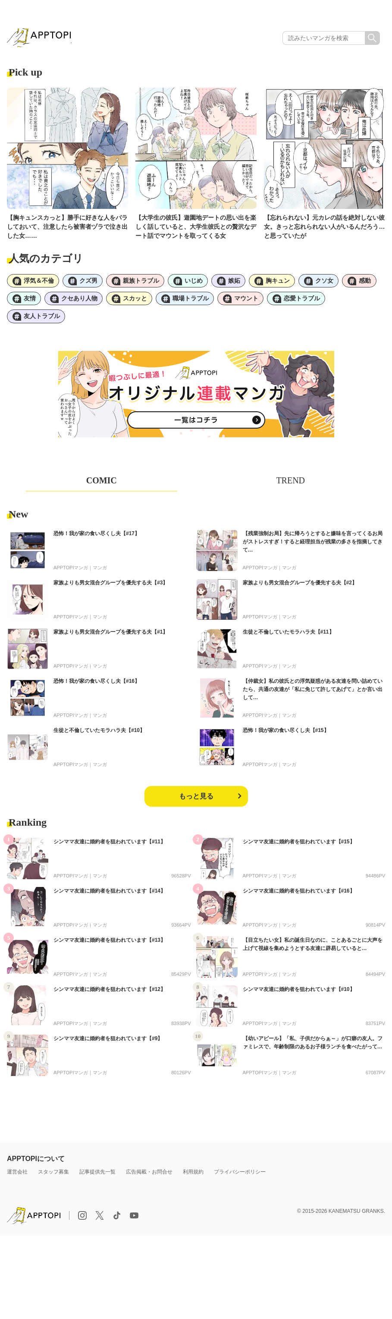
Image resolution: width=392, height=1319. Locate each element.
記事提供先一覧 (97, 1177)
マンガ (100, 573)
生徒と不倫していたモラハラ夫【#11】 (288, 637)
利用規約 (193, 1177)
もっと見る (196, 801)
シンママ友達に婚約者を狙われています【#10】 (299, 995)
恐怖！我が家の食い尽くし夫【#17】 (96, 539)
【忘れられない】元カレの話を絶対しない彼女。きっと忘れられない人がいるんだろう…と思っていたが (324, 228)
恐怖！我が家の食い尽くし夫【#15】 (286, 736)
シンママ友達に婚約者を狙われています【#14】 (109, 896)
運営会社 (17, 1177)
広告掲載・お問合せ (149, 1177)
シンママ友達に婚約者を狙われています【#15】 (299, 847)
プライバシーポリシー (240, 1177)
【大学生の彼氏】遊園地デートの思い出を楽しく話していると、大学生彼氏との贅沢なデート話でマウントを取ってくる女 (195, 228)
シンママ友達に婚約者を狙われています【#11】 (109, 847)
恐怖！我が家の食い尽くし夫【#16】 (96, 687)
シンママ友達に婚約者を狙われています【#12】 (109, 995)
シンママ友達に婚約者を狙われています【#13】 (109, 946)
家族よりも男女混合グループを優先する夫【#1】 (110, 637)
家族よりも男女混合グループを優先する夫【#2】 (300, 588)
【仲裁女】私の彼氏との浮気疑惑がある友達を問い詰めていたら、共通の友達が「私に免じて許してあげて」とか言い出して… (313, 695)
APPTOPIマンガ (70, 573)
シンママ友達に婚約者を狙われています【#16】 (299, 896)
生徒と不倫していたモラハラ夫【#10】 (99, 736)
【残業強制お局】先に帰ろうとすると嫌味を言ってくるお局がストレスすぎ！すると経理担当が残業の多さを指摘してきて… (313, 547)
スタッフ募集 (53, 1177)
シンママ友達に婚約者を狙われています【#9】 (108, 1044)
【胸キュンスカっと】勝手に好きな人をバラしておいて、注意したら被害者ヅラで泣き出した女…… (67, 228)
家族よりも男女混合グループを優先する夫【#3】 (110, 588)
